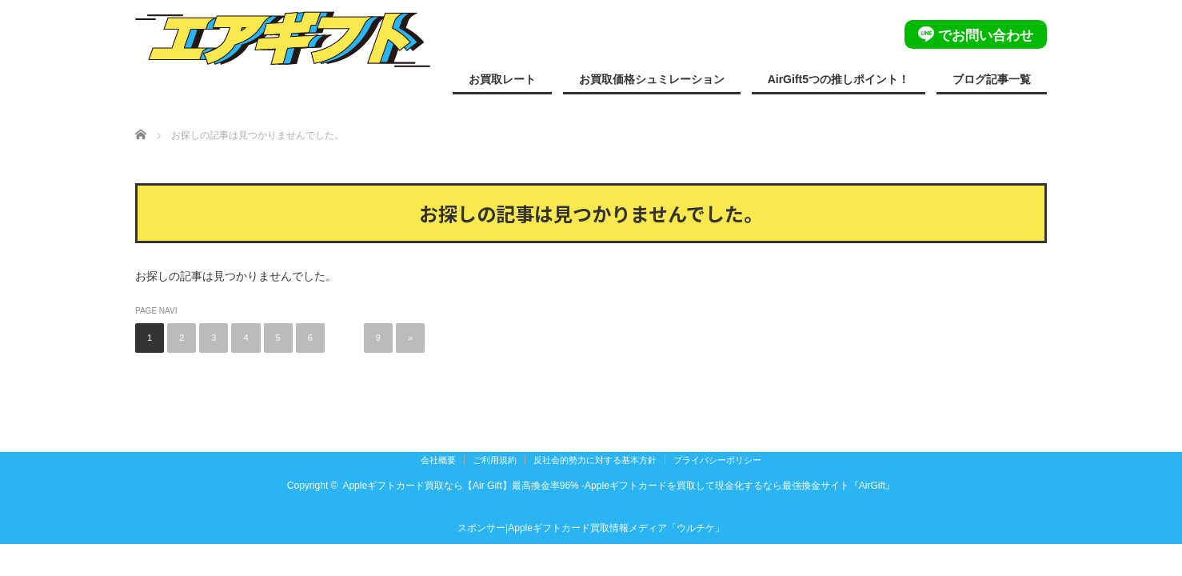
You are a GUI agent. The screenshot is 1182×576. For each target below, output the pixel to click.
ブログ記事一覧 (991, 79)
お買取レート (502, 79)
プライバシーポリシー (717, 460)
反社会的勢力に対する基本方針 (595, 460)
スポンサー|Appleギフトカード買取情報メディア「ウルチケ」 (591, 528)
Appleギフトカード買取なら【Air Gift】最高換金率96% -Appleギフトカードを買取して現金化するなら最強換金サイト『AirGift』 (618, 485)
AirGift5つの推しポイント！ (838, 79)
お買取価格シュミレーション (652, 79)
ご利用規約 (495, 460)
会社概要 (438, 460)
